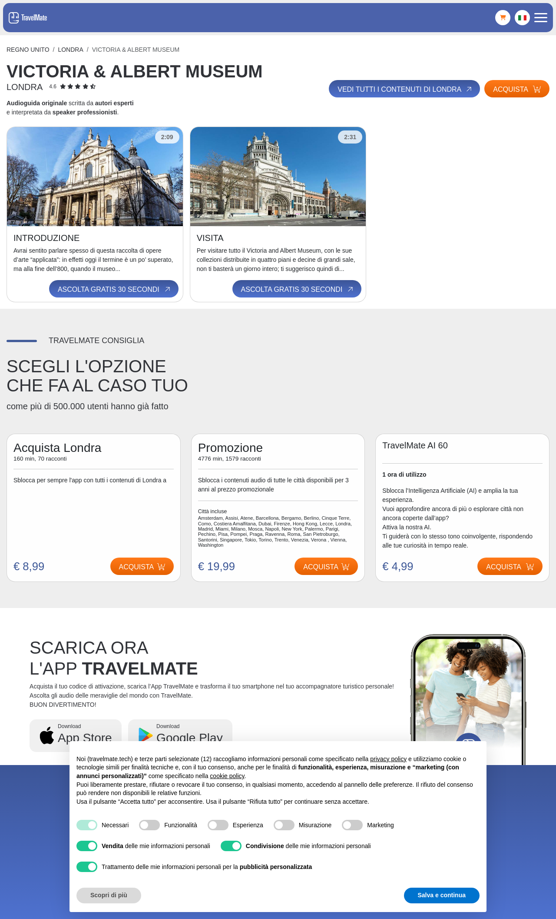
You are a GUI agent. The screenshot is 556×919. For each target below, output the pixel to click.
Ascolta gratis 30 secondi (115, 289)
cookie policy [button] (227, 775)
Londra (70, 49)
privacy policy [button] (388, 758)
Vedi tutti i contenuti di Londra (405, 89)
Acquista (517, 89)
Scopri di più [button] (108, 895)
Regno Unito (28, 49)
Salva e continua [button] (442, 895)
